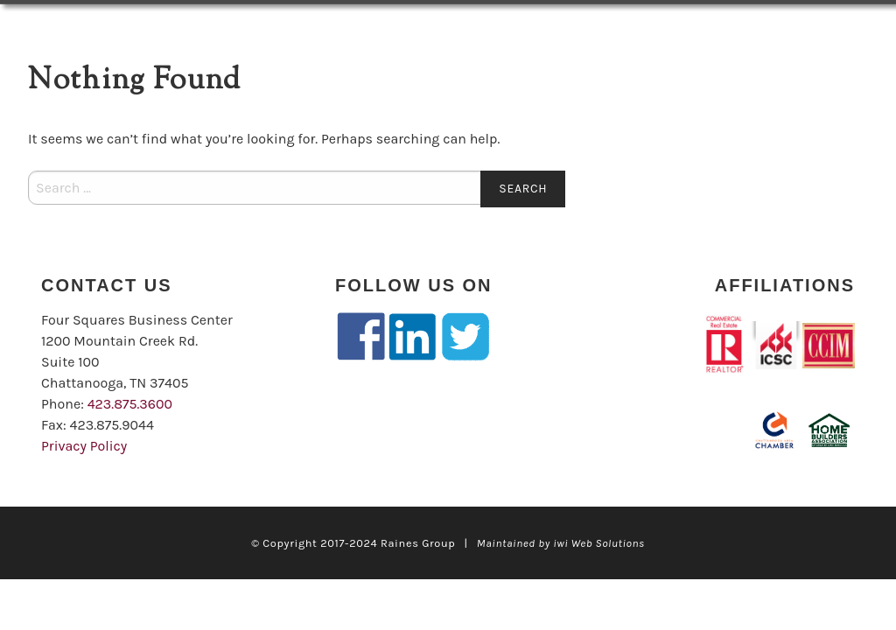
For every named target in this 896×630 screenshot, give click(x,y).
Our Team (384, 27)
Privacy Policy (84, 446)
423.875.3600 (130, 404)
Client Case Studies (533, 27)
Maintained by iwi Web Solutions (561, 543)
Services (261, 27)
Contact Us (74, 69)
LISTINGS (142, 27)
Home (52, 27)
